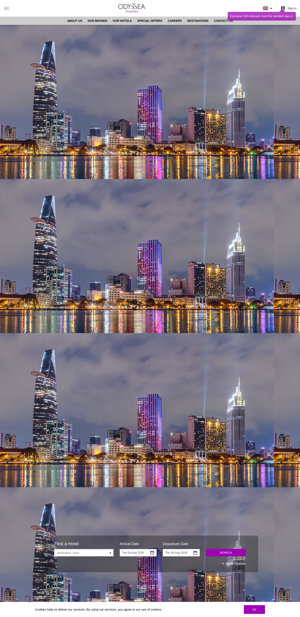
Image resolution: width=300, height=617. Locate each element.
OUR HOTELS (122, 20)
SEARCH (226, 552)
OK (254, 609)
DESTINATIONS (198, 20)
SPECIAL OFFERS (149, 20)
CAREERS (175, 20)
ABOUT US (74, 20)
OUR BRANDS (97, 20)
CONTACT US (223, 20)
